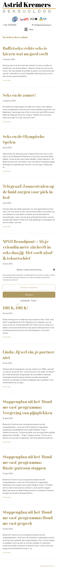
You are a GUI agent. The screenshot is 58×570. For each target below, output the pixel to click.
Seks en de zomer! (19, 95)
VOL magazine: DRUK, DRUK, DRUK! (23, 305)
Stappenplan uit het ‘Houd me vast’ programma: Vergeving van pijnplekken (27, 407)
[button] (54, 269)
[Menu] (29, 29)
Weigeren (29, 294)
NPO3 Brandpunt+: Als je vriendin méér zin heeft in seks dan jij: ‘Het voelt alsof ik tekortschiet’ (28, 250)
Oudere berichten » (47, 566)
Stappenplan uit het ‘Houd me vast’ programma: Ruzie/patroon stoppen (27, 462)
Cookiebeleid (25, 300)
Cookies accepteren (29, 287)
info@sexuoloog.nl (42, 24)
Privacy (33, 300)
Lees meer (7, 80)
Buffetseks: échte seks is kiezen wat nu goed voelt (25, 51)
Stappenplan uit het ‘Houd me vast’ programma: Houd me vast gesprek (28, 517)
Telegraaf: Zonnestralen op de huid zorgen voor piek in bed (28, 191)
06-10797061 (10, 24)
